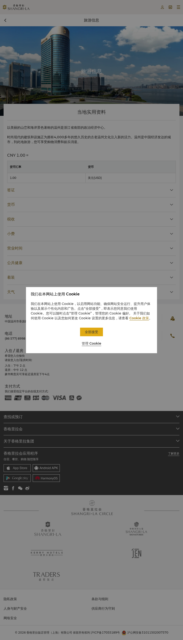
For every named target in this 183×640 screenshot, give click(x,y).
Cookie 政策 (139, 318)
